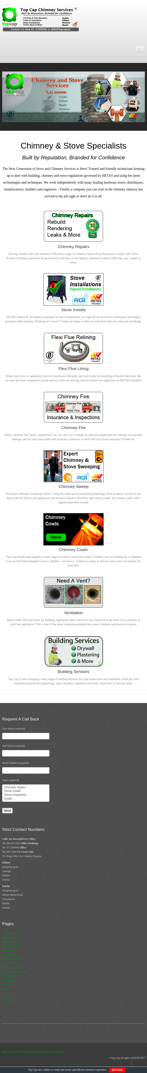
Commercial (8, 984)
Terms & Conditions (12, 967)
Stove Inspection (26, 795)
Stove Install (26, 791)
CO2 (4, 989)
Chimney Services (11, 933)
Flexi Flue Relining (12, 958)
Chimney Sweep (10, 946)
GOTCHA (117, 1069)
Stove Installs (9, 954)
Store (5, 993)
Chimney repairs (26, 787)
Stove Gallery (9, 980)
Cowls (26, 799)
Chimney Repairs (11, 937)
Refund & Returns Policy (15, 971)
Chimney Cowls (10, 941)
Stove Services (9, 976)
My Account (8, 997)
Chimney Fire (9, 950)
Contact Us (8, 963)
